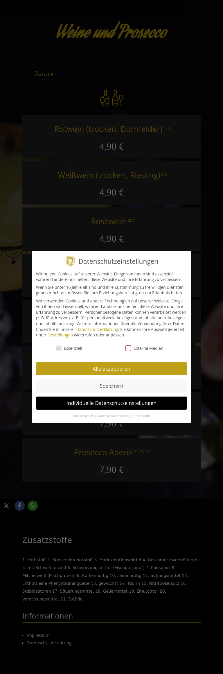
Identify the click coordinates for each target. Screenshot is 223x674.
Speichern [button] (111, 382)
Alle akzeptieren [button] (111, 365)
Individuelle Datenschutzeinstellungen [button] (111, 399)
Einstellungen (60, 331)
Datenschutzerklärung (97, 326)
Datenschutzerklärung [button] (114, 412)
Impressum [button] (142, 412)
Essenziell (69, 344)
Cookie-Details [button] (83, 412)
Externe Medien (144, 344)
